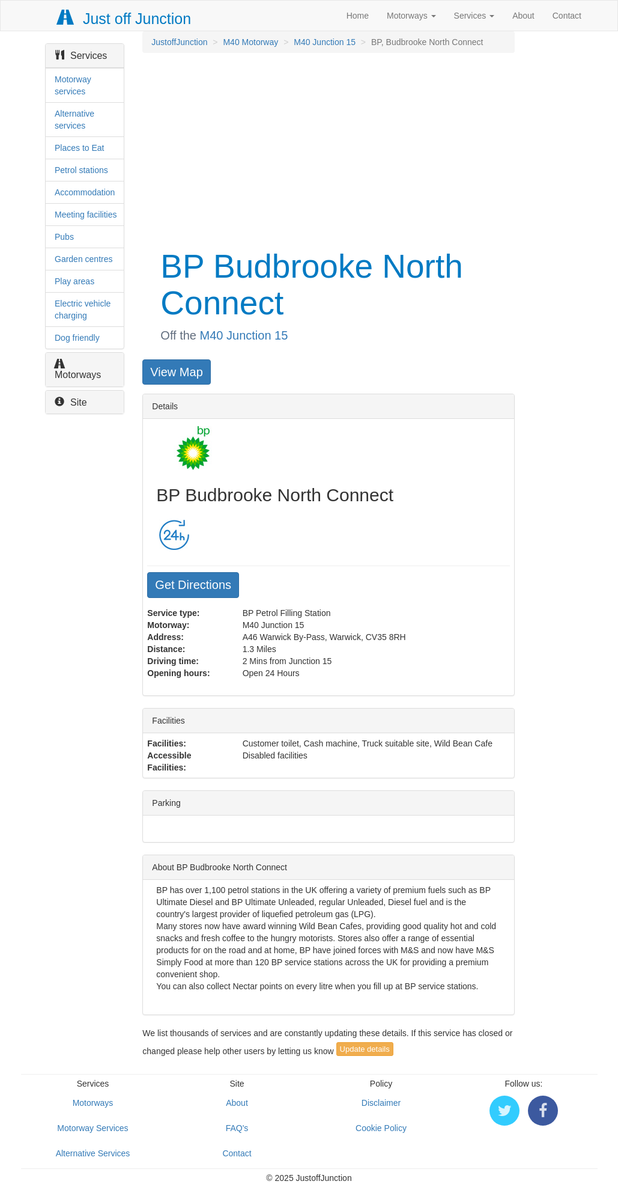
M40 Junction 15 (325, 42)
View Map (176, 372)
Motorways (411, 15)
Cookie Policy (381, 1128)
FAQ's (237, 1128)
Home (358, 15)
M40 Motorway (250, 42)
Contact (567, 15)
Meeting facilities (86, 214)
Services (474, 15)
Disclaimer (381, 1103)
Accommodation (85, 192)
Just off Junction (124, 18)
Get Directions (193, 584)
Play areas (74, 281)
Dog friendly (77, 338)
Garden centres (84, 259)
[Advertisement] (327, 149)
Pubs (64, 237)
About (523, 15)
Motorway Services (92, 1128)
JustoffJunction (179, 42)
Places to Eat (80, 148)
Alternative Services (93, 1153)
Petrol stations (81, 170)
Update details (365, 1049)
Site (71, 402)
